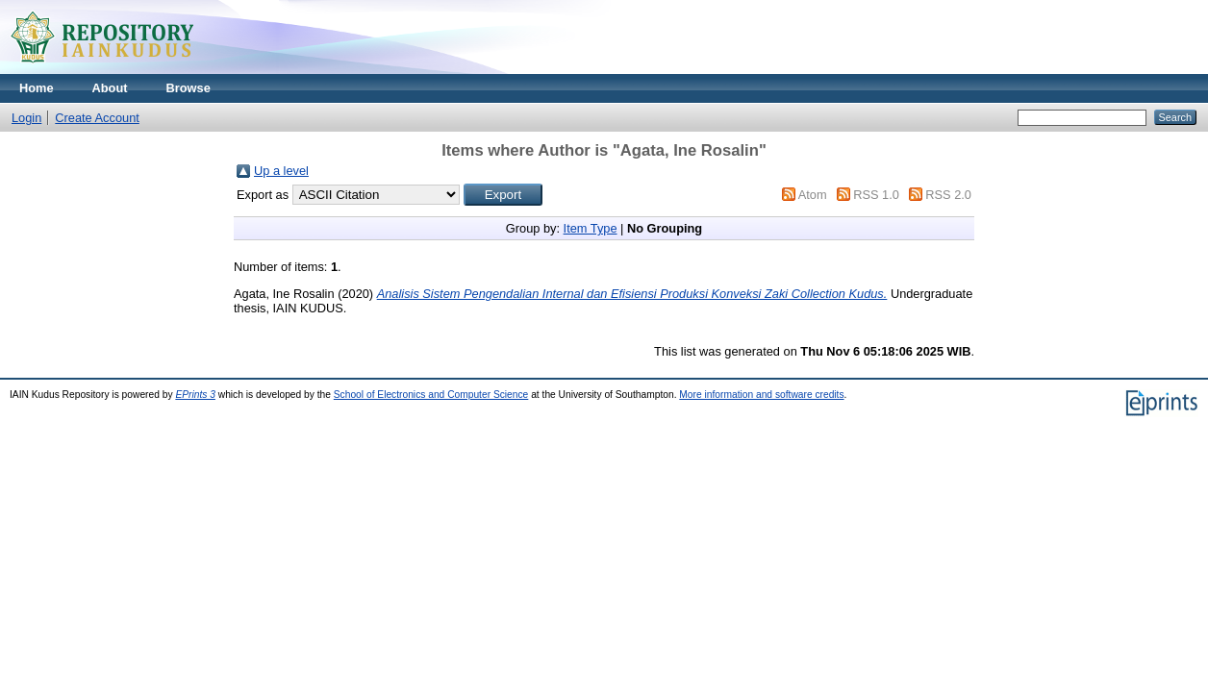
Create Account (97, 118)
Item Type (590, 228)
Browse (188, 88)
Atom (812, 194)
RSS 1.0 (876, 194)
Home (36, 88)
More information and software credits (761, 394)
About (110, 88)
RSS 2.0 (948, 194)
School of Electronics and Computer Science (431, 394)
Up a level (281, 170)
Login (26, 118)
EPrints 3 (195, 394)
